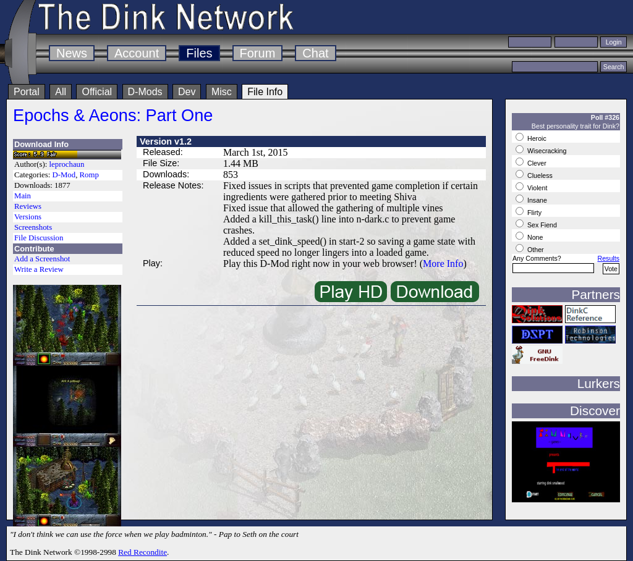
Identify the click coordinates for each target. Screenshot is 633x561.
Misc (221, 91)
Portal (27, 91)
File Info (265, 91)
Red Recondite (142, 552)
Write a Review (39, 269)
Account (136, 53)
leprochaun (67, 164)
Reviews (27, 206)
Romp (89, 175)
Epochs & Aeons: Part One (113, 115)
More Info (443, 263)
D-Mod (63, 175)
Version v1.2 (166, 141)
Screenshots (33, 227)
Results (608, 258)
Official (97, 91)
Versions (27, 217)
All (60, 91)
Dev (186, 91)
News (71, 53)
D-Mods (145, 91)
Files (199, 53)
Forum (258, 53)
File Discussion (38, 238)
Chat (315, 53)
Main (22, 196)
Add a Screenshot (42, 259)
